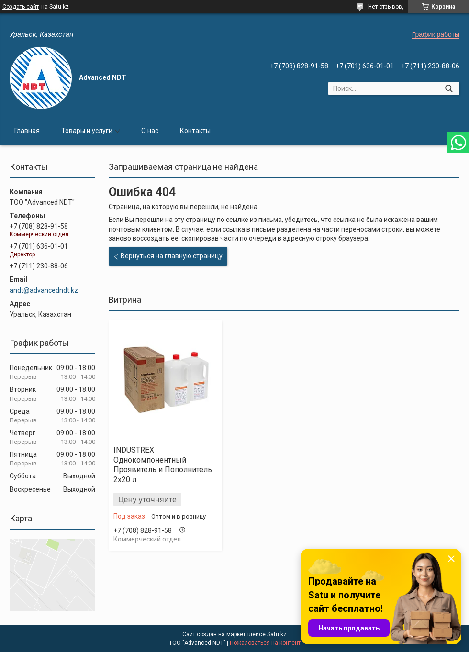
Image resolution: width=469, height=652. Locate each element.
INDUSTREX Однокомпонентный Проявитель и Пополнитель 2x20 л (162, 464)
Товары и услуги (86, 130)
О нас (149, 130)
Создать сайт (20, 6)
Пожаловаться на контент (265, 643)
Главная (27, 130)
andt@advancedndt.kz (44, 290)
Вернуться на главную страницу (172, 256)
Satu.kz (277, 634)
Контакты (195, 130)
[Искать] (448, 88)
